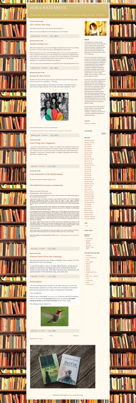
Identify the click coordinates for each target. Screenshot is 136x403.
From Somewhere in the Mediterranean (46, 174)
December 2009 (88, 216)
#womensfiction (53, 130)
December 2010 (88, 196)
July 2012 (86, 173)
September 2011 (88, 183)
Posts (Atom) (40, 338)
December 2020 (88, 140)
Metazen (88, 263)
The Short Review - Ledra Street (90, 247)
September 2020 (88, 142)
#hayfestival (61, 130)
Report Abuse (88, 230)
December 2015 (88, 165)
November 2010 (88, 198)
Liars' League (89, 261)
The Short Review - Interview (88, 242)
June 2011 (86, 187)
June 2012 (86, 175)
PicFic (87, 278)
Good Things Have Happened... (43, 143)
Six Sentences (89, 280)
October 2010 (87, 200)
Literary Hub (53, 296)
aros (87, 225)
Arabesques (89, 255)
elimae (87, 259)
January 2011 (87, 194)
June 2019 (86, 154)
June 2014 (86, 169)
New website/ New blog (40, 24)
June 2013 (86, 171)
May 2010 (86, 208)
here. (61, 28)
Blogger (81, 395)
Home (51, 335)
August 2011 (87, 185)
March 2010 (87, 210)
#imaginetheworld (35, 130)
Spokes (88, 282)
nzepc (87, 274)
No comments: (44, 36)
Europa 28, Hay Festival (40, 76)
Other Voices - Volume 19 (92, 276)
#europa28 (38, 81)
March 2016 (87, 163)
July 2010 (86, 204)
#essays (47, 130)
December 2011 (88, 179)
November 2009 (88, 218)
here (49, 304)
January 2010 (87, 214)
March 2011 (87, 190)
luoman (71, 395)
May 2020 (86, 146)
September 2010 (88, 202)
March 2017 (87, 161)
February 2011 (88, 192)
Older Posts (76, 335)
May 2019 (86, 157)
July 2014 (86, 167)
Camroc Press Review (91, 257)
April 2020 (87, 148)
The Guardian (89, 238)
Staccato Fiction (90, 284)
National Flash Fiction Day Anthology (46, 256)
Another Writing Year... (39, 44)
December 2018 (88, 159)
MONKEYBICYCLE (91, 272)
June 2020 (86, 144)
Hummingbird (36, 281)
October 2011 (87, 181)
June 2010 (86, 206)
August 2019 (87, 152)
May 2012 (86, 177)
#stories (42, 130)
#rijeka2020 (68, 130)
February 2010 (88, 212)
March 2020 (87, 150)
